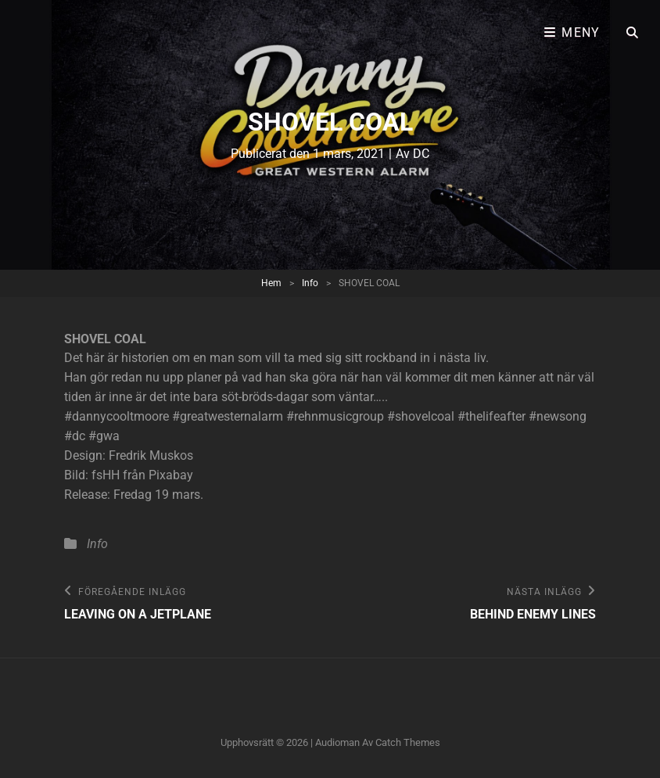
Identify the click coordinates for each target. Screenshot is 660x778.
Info (310, 283)
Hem (271, 283)
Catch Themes (407, 742)
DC (421, 153)
